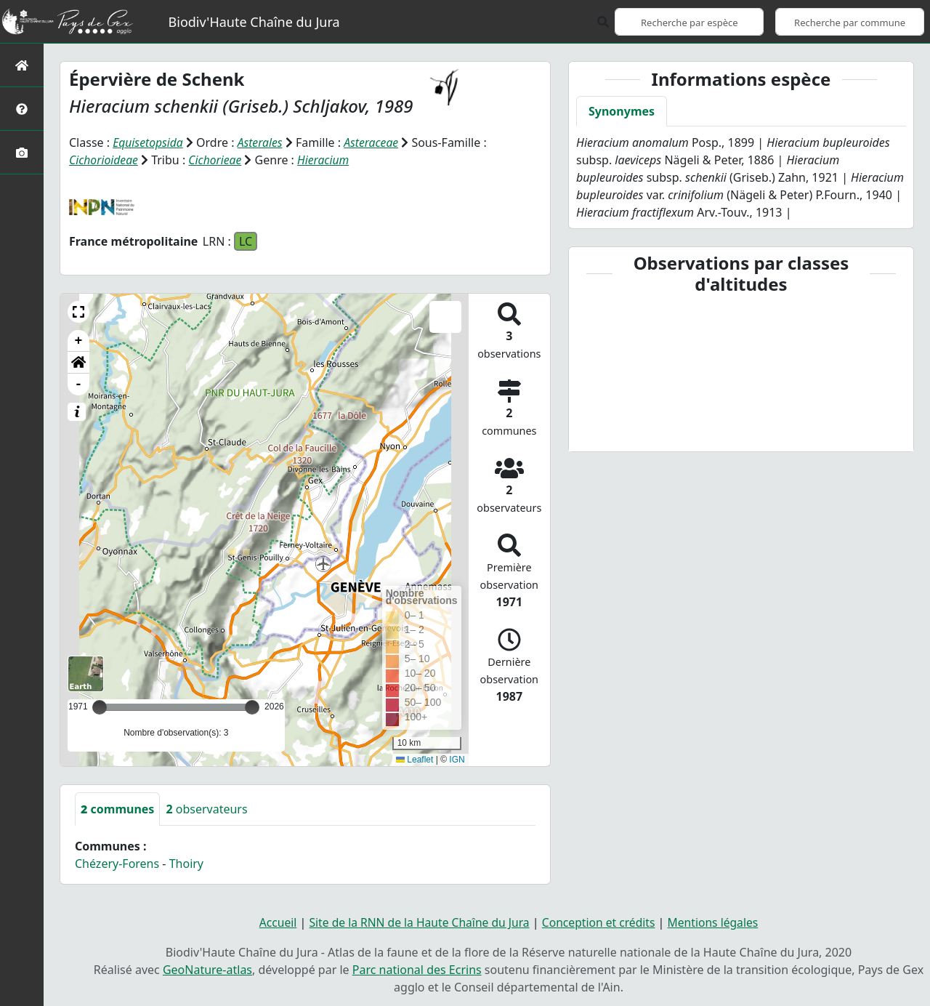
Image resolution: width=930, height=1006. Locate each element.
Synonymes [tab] (622, 111)
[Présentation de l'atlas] (22, 108)
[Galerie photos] (22, 152)
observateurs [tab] (206, 808)
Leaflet (414, 759)
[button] (78, 311)
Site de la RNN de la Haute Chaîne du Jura (417, 922)
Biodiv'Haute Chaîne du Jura (254, 22)
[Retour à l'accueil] (22, 65)
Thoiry (186, 863)
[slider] (252, 706)
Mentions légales (717, 922)
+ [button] (79, 340)
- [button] (79, 384)
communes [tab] (117, 808)
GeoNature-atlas (207, 968)
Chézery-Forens (117, 863)
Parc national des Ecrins (417, 968)
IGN (456, 759)
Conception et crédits (600, 922)
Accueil (273, 922)
